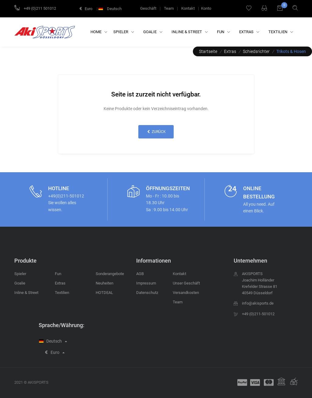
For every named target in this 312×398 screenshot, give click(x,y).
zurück (156, 132)
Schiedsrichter (256, 51)
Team (169, 8)
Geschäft (148, 8)
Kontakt (188, 8)
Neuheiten (104, 283)
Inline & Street (190, 32)
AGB (140, 273)
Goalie (152, 32)
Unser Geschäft (186, 283)
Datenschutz (147, 292)
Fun (223, 32)
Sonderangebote (110, 273)
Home (98, 32)
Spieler (123, 32)
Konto (206, 8)
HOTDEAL (104, 292)
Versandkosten (186, 292)
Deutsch (111, 8)
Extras (249, 32)
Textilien (280, 32)
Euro (86, 8)
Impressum (146, 283)
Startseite (208, 51)
